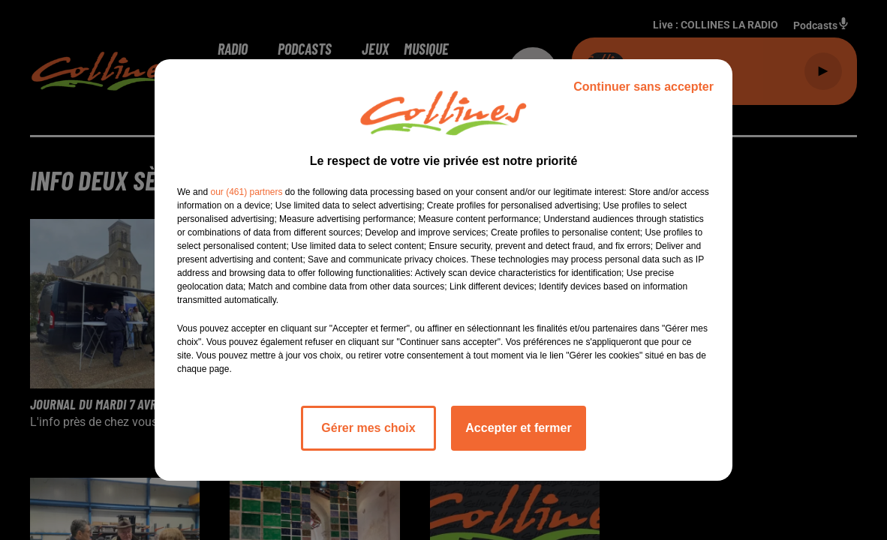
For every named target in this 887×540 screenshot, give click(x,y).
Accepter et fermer (518, 428)
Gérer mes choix (368, 428)
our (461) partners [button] (246, 192)
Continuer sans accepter (643, 86)
